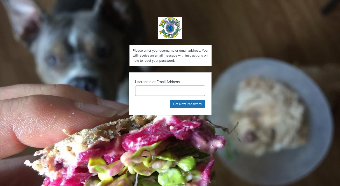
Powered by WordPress (170, 28)
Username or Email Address (157, 82)
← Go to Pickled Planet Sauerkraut (160, 133)
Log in (139, 124)
